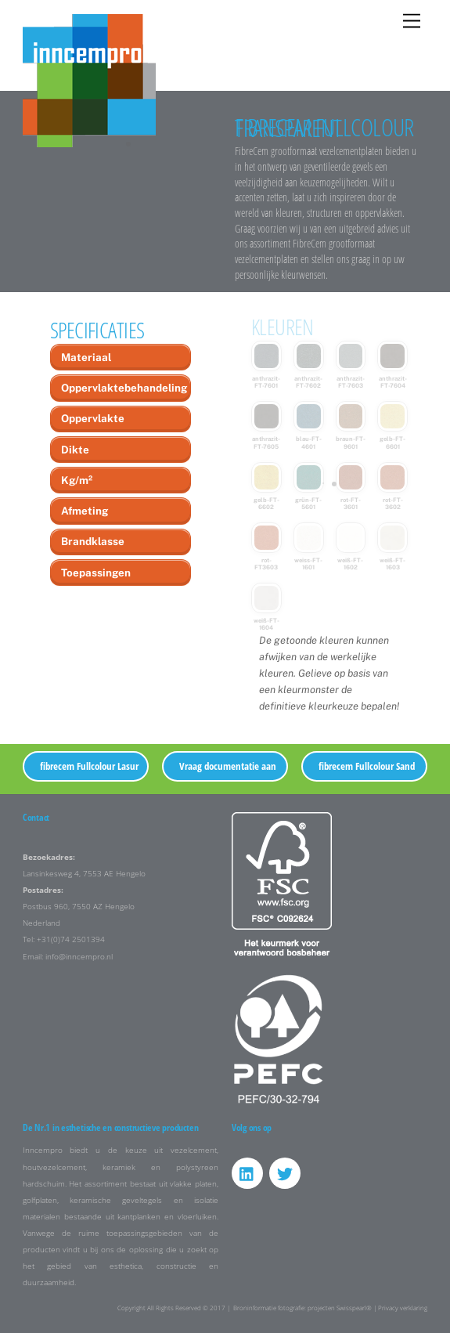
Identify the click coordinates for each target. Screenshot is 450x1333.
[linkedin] (247, 1173)
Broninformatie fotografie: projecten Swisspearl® (302, 1307)
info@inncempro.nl (79, 957)
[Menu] (411, 21)
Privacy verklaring (402, 1307)
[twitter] (285, 1173)
